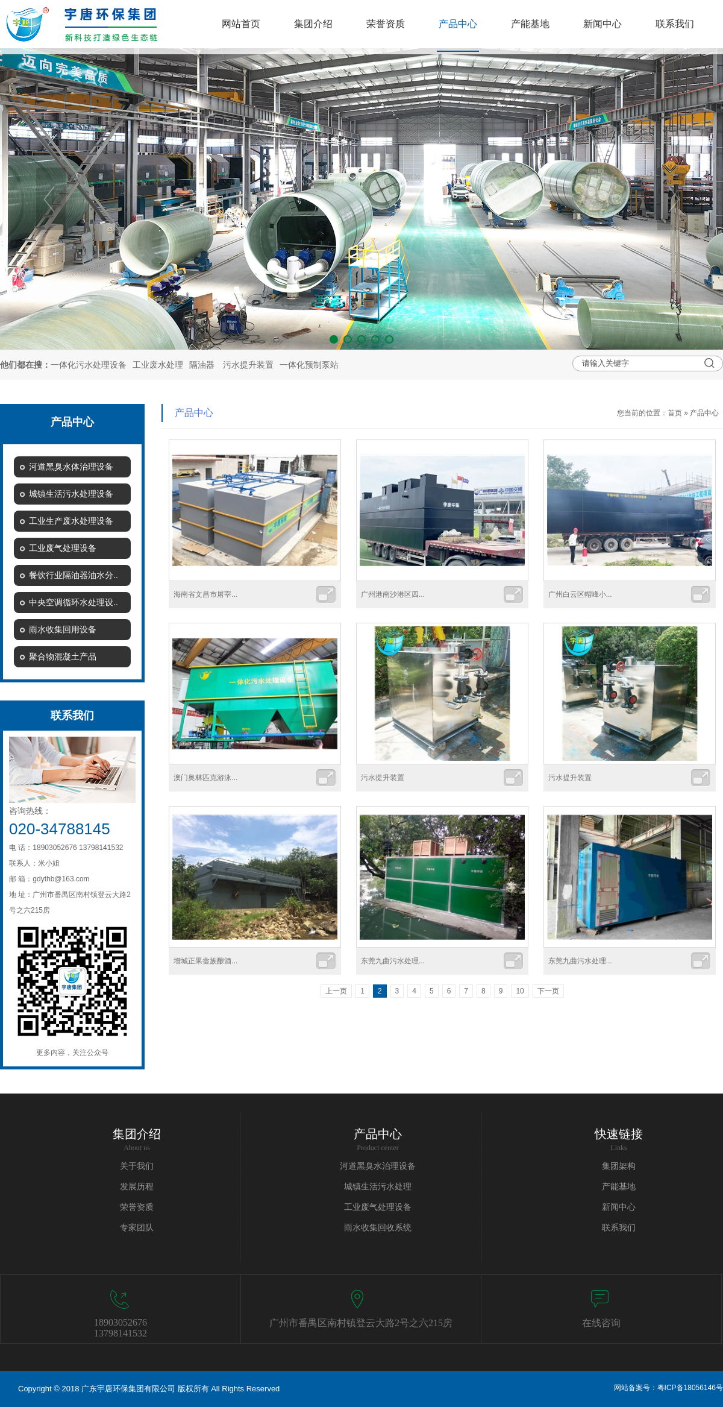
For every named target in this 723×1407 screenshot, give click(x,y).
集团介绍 (137, 1134)
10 (520, 991)
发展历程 (137, 1186)
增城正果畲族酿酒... (205, 961)
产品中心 (704, 413)
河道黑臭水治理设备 (378, 1166)
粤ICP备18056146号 (690, 1387)
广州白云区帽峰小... (580, 594)
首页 (675, 413)
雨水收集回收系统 (378, 1227)
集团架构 (619, 1166)
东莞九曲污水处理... (393, 961)
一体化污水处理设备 (89, 365)
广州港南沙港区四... (393, 594)
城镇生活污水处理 (378, 1186)
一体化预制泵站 (309, 365)
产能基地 (619, 1186)
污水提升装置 (248, 365)
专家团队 (137, 1227)
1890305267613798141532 (120, 1327)
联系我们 (619, 1227)
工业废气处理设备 (378, 1207)
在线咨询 (601, 1323)
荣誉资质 (137, 1207)
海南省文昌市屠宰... (205, 594)
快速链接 (619, 1134)
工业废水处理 (158, 365)
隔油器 (201, 365)
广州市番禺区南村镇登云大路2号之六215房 (360, 1323)
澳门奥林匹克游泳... (205, 777)
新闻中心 (619, 1207)
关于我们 (137, 1166)
